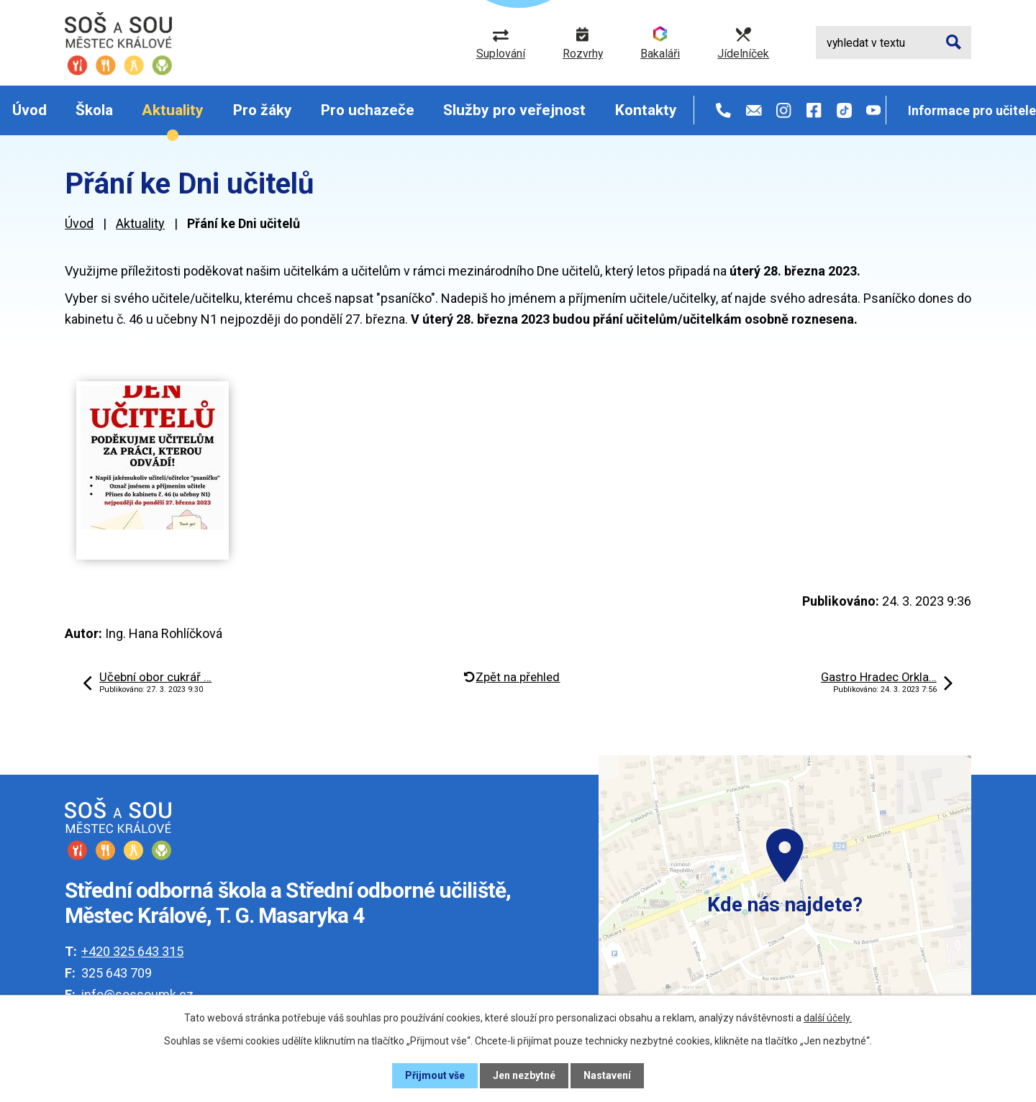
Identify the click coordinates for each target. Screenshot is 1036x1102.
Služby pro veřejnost (514, 110)
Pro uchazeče (367, 110)
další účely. (828, 1018)
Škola (94, 110)
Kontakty (646, 110)
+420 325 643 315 (132, 951)
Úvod (29, 110)
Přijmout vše (435, 1075)
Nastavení (607, 1075)
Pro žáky (262, 110)
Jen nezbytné (524, 1075)
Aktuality (173, 110)
